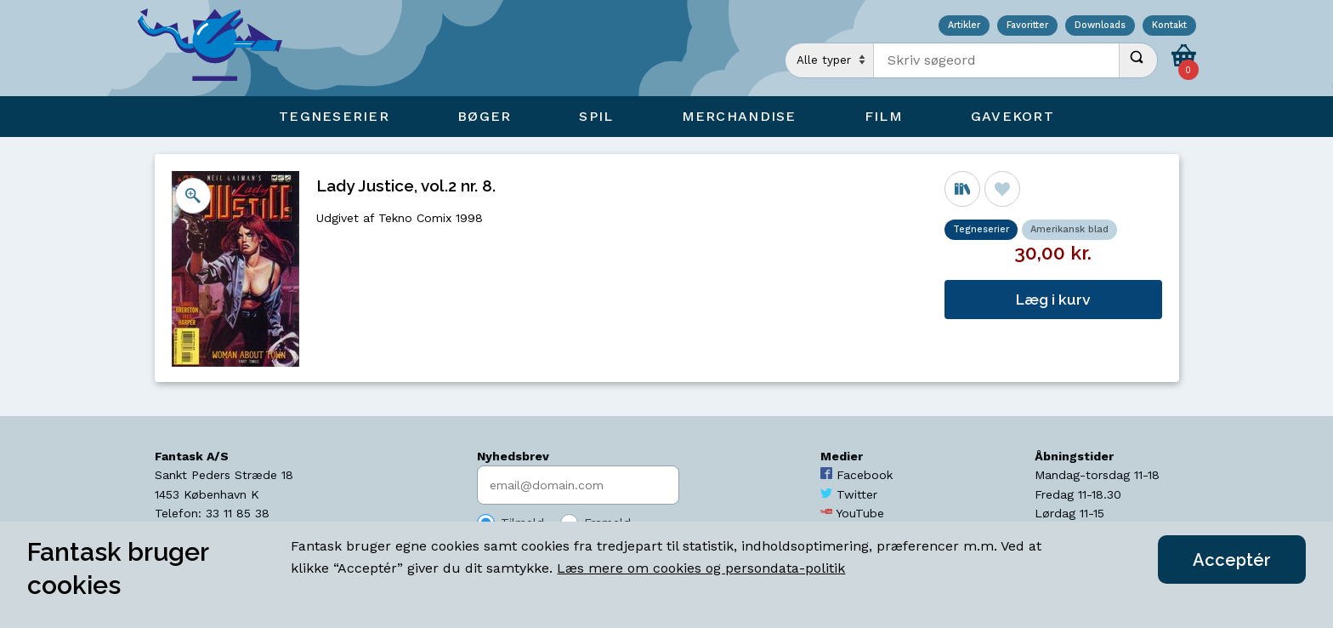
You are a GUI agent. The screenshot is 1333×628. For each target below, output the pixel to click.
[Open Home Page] (218, 48)
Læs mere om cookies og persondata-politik (701, 568)
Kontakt (1169, 25)
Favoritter (1027, 25)
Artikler (964, 25)
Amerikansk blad (1069, 229)
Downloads (1100, 25)
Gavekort (1012, 116)
